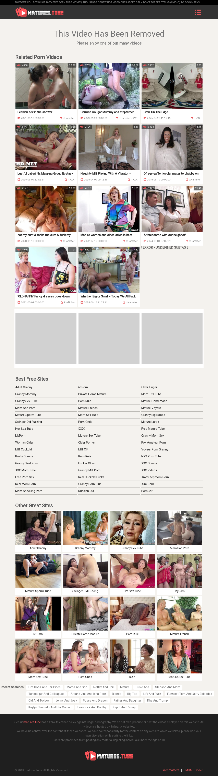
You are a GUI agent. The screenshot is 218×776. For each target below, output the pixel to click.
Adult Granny (23, 387)
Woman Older (24, 442)
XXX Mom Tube (25, 470)
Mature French (88, 408)
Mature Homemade (154, 401)
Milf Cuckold (23, 449)
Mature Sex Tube (89, 435)
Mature (125, 687)
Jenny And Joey (66, 700)
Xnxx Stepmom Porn (155, 477)
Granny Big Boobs (153, 415)
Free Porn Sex (24, 477)
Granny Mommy (25, 394)
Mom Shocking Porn (28, 491)
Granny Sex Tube (26, 401)
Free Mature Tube (153, 429)
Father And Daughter (127, 700)
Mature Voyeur (151, 408)
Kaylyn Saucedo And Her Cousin (49, 707)
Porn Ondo (85, 422)
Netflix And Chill (103, 687)
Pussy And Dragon (95, 700)
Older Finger (149, 387)
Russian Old (86, 491)
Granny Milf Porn (89, 470)
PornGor (147, 491)
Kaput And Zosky (124, 707)
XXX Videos (149, 470)
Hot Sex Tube (24, 429)
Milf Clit (83, 449)
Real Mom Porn (25, 484)
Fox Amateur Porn (153, 442)
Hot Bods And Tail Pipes (44, 687)
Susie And (142, 687)
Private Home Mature (92, 394)
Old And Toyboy (38, 700)
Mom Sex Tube (88, 415)
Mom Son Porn (25, 408)
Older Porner (86, 442)
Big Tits (132, 694)
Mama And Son (77, 687)
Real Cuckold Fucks (91, 477)
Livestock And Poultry (92, 707)
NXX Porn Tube (151, 456)
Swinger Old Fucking (28, 422)
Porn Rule (84, 401)
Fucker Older (86, 463)
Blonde (116, 694)
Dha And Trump (157, 700)
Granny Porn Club (89, 484)
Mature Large (150, 422)
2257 (199, 770)
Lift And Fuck (152, 694)
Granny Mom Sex (152, 435)
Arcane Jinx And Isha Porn (88, 694)
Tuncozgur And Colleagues (46, 694)
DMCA (188, 770)
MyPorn (20, 435)
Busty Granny (24, 456)
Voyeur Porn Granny (154, 449)
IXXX (81, 429)
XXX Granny (149, 463)
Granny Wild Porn (26, 463)
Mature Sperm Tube (28, 415)
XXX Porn (147, 484)
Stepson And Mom (167, 687)
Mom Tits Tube (151, 394)
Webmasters (171, 770)
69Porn (83, 387)
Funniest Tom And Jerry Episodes (189, 694)
